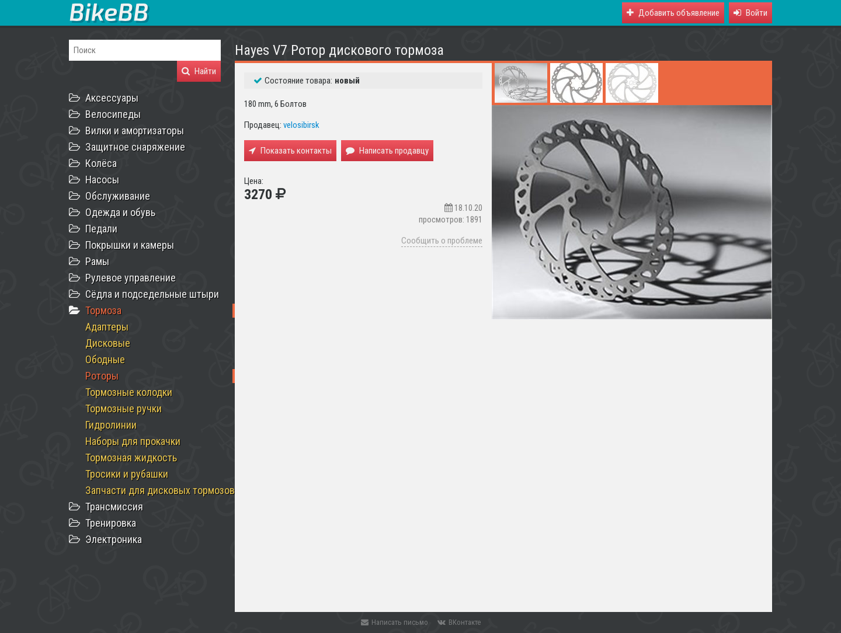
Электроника (113, 539)
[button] (750, 12)
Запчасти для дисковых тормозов (160, 490)
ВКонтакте (459, 622)
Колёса (101, 163)
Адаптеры (106, 327)
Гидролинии (111, 425)
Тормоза (103, 310)
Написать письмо (394, 622)
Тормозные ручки (123, 408)
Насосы (102, 179)
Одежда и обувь (120, 212)
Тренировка (110, 523)
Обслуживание (117, 196)
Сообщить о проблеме (441, 240)
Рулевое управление (130, 278)
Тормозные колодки (128, 392)
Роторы (102, 376)
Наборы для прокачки (132, 441)
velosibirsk (301, 125)
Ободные (105, 359)
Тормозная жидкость (131, 457)
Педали (101, 228)
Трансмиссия (114, 506)
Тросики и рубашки (126, 474)
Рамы (97, 261)
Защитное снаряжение (135, 147)
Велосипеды (113, 114)
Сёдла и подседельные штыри (152, 294)
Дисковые (107, 343)
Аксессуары (111, 98)
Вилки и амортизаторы (134, 130)
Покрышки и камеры (129, 245)
